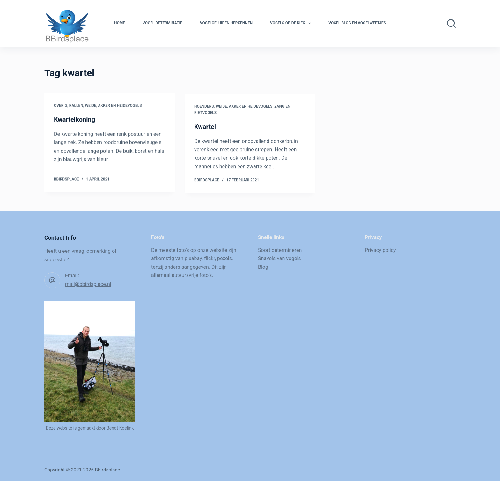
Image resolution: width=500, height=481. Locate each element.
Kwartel (205, 128)
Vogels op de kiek (291, 23)
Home (119, 23)
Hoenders (204, 107)
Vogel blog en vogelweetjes (357, 23)
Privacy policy (380, 250)
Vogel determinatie (162, 23)
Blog (263, 267)
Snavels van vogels (279, 258)
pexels (224, 258)
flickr (209, 258)
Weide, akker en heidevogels (113, 105)
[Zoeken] (451, 23)
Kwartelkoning (74, 120)
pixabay (193, 258)
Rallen (76, 105)
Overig (60, 105)
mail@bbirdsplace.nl (88, 284)
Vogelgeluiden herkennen (226, 23)
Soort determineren (280, 250)
